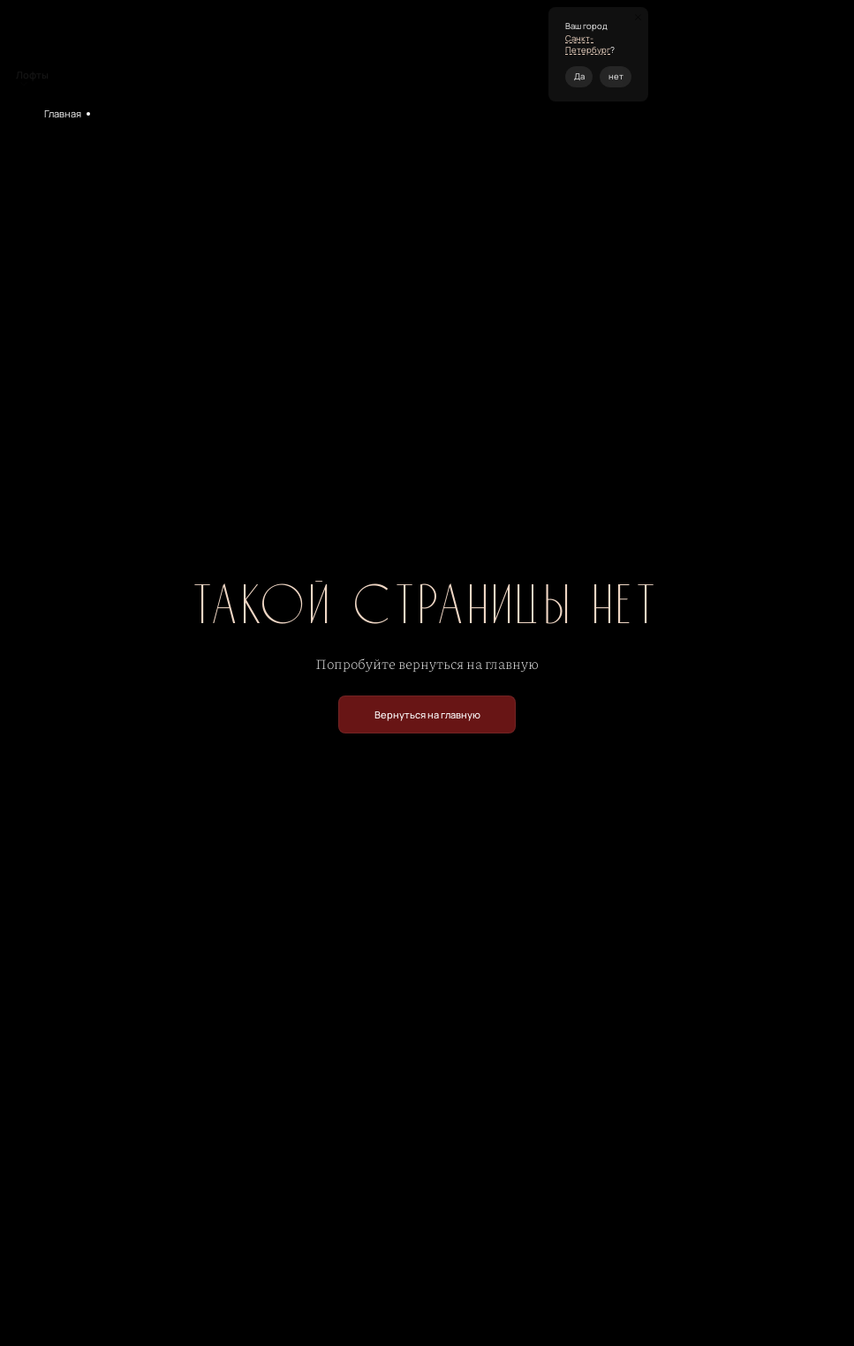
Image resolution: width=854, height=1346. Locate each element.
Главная (62, 113)
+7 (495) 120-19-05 (712, 53)
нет (615, 76)
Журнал (428, 46)
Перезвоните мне (792, 54)
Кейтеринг (294, 46)
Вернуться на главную (427, 714)
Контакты (377, 46)
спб (671, 53)
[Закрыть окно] (638, 17)
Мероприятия (128, 113)
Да (579, 76)
